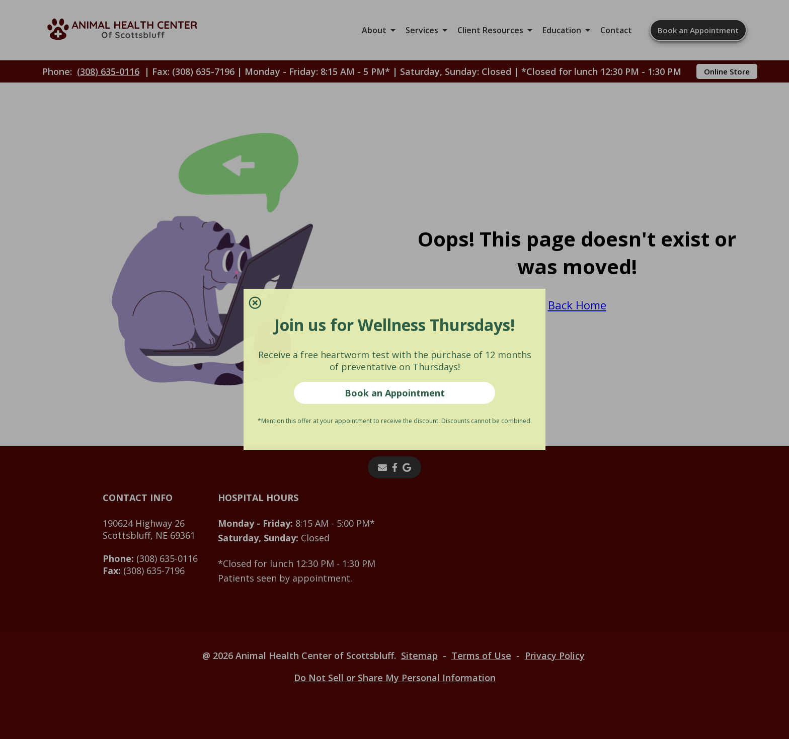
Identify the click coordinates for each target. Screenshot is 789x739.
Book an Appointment (395, 393)
